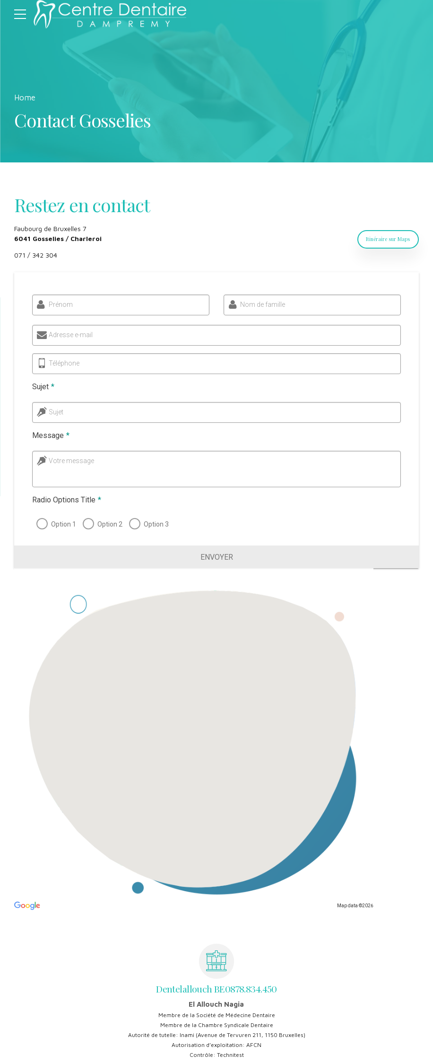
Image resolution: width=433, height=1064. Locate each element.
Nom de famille (261, 304)
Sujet (42, 386)
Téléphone (62, 363)
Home (24, 97)
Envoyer (216, 557)
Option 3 (154, 524)
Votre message (70, 461)
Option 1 (62, 524)
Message (49, 435)
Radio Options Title (65, 499)
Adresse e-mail (70, 335)
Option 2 (108, 524)
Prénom (59, 304)
